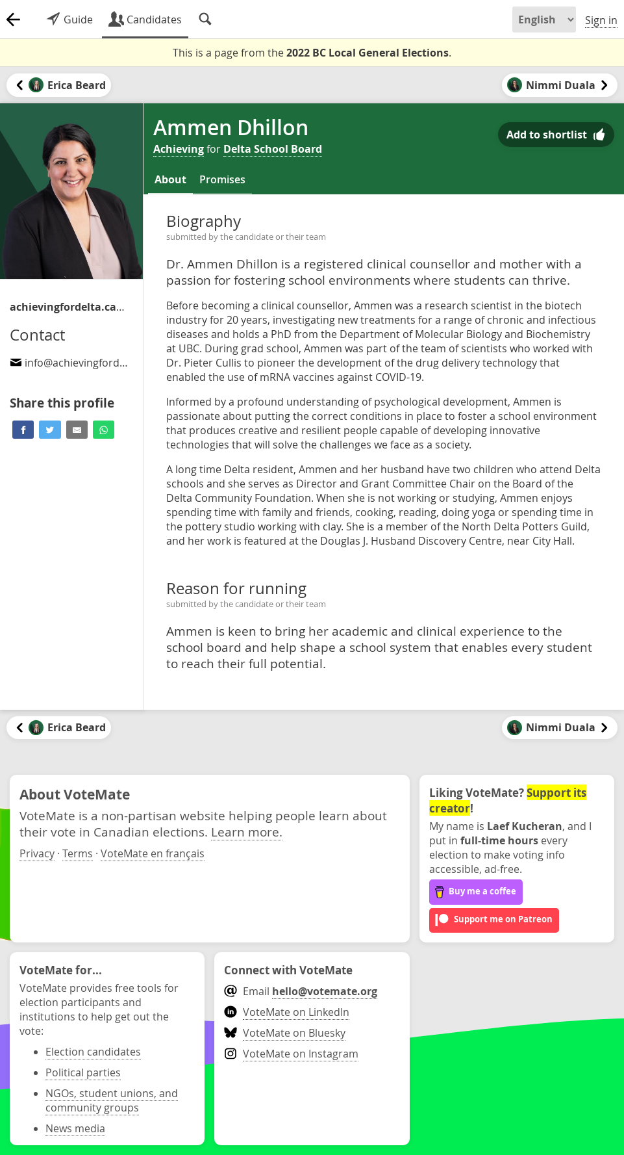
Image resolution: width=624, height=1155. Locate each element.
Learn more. (246, 832)
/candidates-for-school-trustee (68, 307)
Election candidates (93, 1052)
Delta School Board (272, 149)
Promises (222, 179)
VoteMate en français (153, 853)
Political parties (83, 1072)
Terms (77, 853)
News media (75, 1128)
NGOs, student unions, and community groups (111, 1100)
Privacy (37, 853)
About (170, 179)
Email (300, 991)
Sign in (601, 20)
